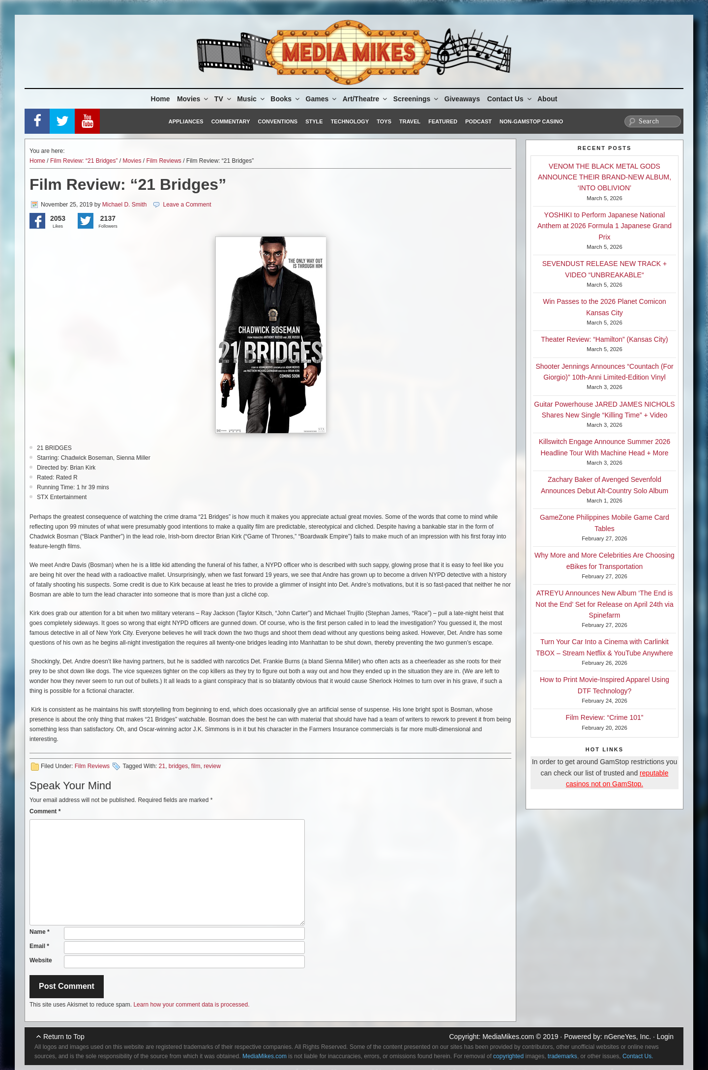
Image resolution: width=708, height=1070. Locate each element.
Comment (45, 811)
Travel (409, 121)
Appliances (186, 121)
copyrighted (508, 1056)
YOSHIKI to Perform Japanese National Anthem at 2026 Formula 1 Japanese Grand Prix (604, 226)
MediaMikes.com (508, 1036)
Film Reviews (163, 160)
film (196, 766)
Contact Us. (637, 1056)
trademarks (562, 1056)
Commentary (230, 121)
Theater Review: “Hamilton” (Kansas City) (604, 339)
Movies (193, 99)
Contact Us (510, 99)
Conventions (277, 121)
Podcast (478, 121)
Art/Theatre (366, 99)
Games (322, 99)
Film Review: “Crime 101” (605, 717)
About (547, 99)
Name (40, 931)
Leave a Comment (187, 204)
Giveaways (462, 99)
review (212, 766)
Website (41, 960)
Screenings (416, 99)
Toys (384, 121)
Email (39, 946)
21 (162, 766)
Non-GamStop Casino (531, 121)
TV (223, 99)
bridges (178, 766)
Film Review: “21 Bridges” (84, 160)
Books (285, 99)
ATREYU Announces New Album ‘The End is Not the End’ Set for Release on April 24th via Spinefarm (604, 604)
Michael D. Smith (124, 204)
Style (314, 121)
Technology (350, 121)
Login (665, 1036)
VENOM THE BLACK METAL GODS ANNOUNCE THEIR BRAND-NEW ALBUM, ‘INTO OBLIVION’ (604, 177)
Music (251, 99)
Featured (442, 121)
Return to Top (64, 1036)
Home (160, 99)
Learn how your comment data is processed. (191, 1004)
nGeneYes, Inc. (627, 1036)
